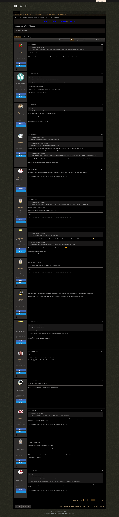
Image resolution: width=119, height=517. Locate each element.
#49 (102, 134)
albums (38, 12)
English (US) (26, 506)
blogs (23, 12)
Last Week (25, 14)
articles (30, 12)
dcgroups (53, 12)
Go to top (101, 506)
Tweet (20, 65)
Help (60, 506)
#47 (102, 74)
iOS (44, 14)
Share (21, 63)
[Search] (66, 39)
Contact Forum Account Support (72, 506)
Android (49, 14)
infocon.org (84, 12)
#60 (102, 470)
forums (16, 12)
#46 (102, 44)
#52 (102, 230)
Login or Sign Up (101, 1)
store (98, 12)
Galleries (45, 12)
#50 (102, 169)
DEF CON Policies (92, 506)
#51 (102, 199)
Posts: (17, 60)
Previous (75, 500)
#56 (102, 351)
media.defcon (73, 12)
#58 (102, 410)
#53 (102, 260)
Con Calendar (38, 14)
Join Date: (18, 58)
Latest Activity (27, 37)
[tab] (17, 37)
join (67, 21)
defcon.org (63, 12)
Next (102, 500)
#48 (102, 104)
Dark (18, 506)
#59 (102, 440)
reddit (92, 12)
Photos (37, 37)
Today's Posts (18, 14)
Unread (31, 14)
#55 (102, 322)
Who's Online (55, 14)
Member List (63, 14)
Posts (17, 37)
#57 (102, 381)
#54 (102, 291)
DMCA (84, 506)
